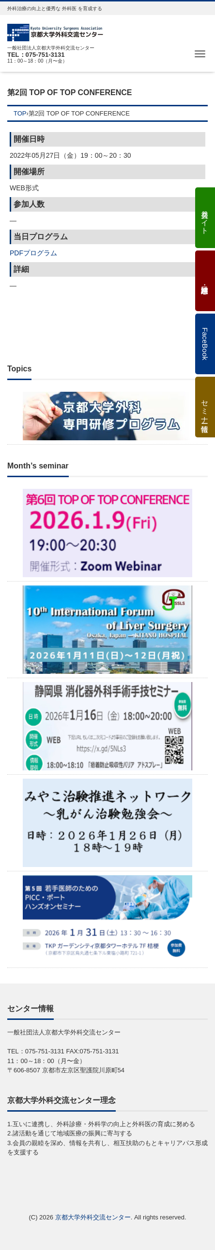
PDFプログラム (33, 253)
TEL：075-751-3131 (36, 54)
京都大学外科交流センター (93, 1217)
